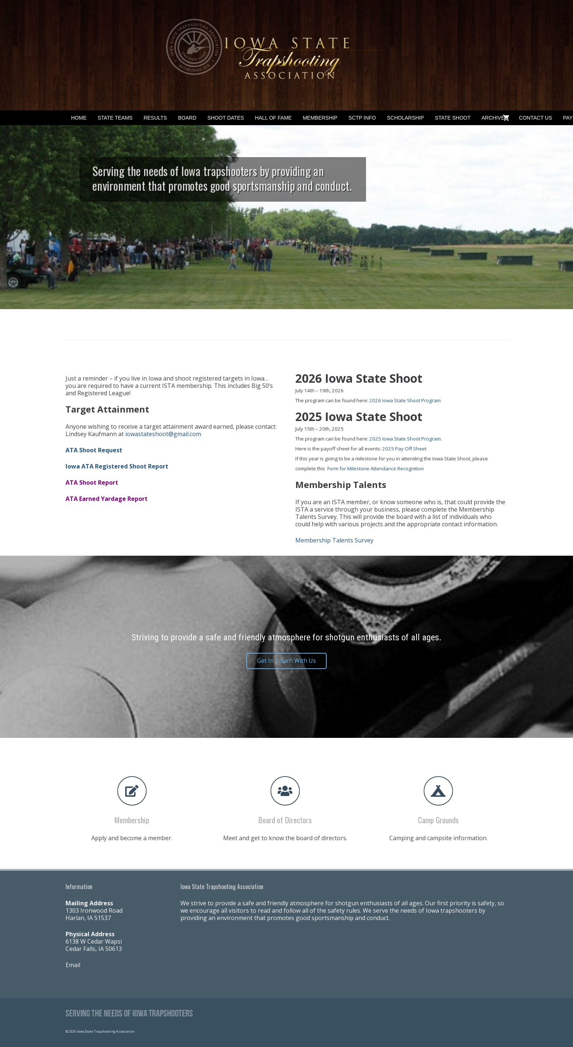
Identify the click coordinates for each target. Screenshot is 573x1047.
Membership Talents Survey (334, 540)
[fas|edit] (120, 791)
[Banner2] (286, 55)
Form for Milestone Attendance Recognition (375, 468)
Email (73, 965)
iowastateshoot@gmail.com (163, 434)
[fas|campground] (426, 791)
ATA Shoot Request (94, 450)
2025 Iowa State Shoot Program (405, 438)
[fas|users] (273, 791)
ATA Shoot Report (92, 482)
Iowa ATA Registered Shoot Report (117, 466)
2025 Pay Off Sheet (404, 448)
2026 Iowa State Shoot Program (405, 400)
